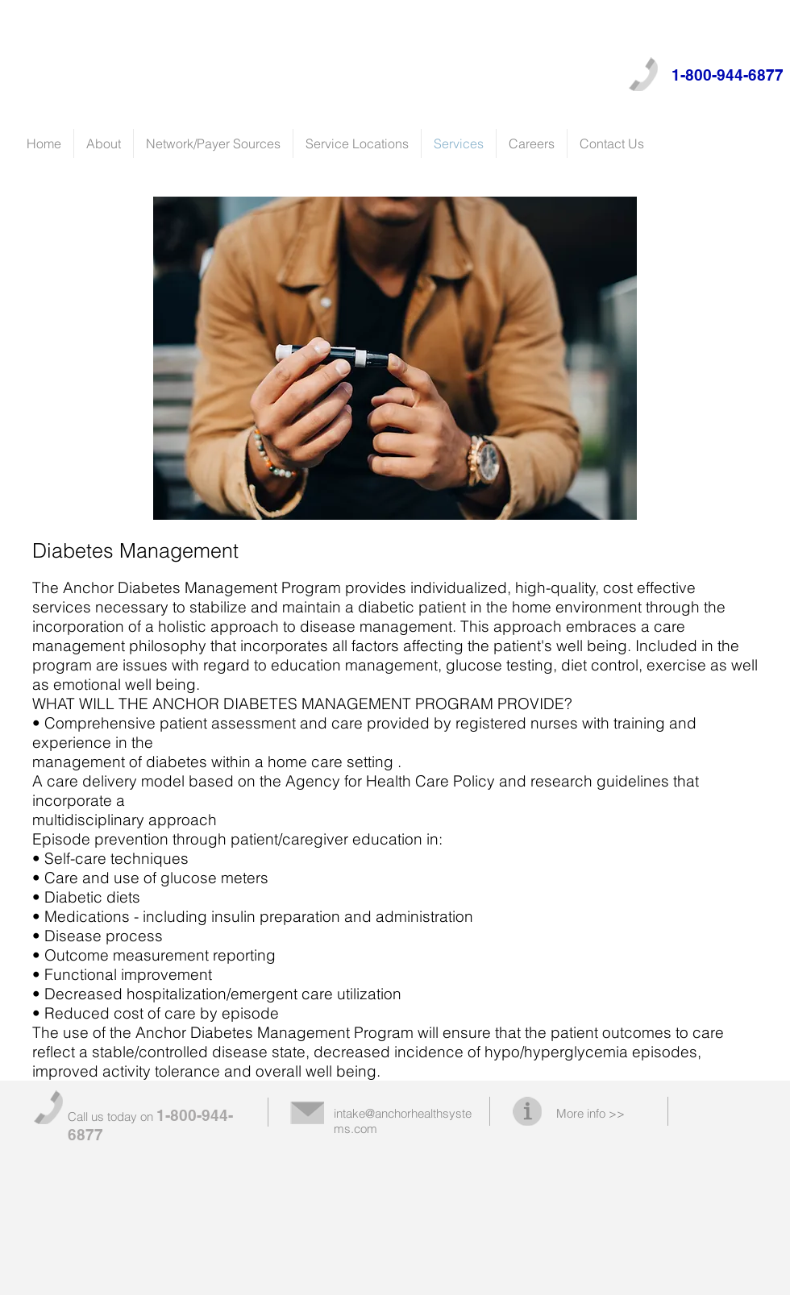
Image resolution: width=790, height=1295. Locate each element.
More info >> (590, 1113)
